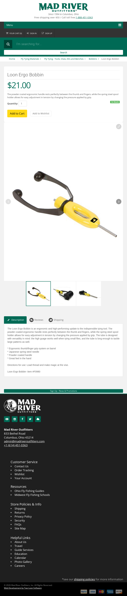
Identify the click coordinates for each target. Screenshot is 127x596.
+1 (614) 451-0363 (16, 445)
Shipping (56, 320)
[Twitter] (30, 419)
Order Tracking (24, 470)
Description (15, 320)
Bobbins (93, 58)
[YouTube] (7, 419)
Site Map (20, 528)
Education (21, 554)
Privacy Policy (23, 516)
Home (12, 58)
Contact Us (21, 466)
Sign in (33, 33)
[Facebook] (22, 419)
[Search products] (54, 44)
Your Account (23, 478)
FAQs (18, 524)
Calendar (20, 558)
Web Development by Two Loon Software (23, 588)
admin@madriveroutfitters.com (24, 441)
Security (20, 520)
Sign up (49, 33)
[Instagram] (15, 419)
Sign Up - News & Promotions (63, 390)
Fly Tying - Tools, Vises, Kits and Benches (64, 58)
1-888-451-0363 (84, 17)
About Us (20, 542)
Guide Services (24, 550)
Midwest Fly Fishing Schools (32, 495)
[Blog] (38, 419)
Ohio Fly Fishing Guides (29, 491)
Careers (20, 566)
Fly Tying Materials (30, 58)
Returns (20, 512)
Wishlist (19, 474)
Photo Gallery (23, 562)
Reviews (36, 320)
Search (63, 52)
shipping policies (84, 579)
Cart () (16, 33)
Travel (18, 546)
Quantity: (12, 103)
